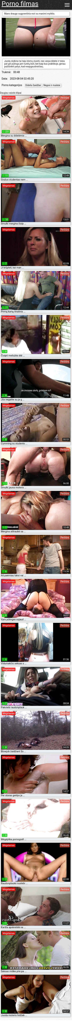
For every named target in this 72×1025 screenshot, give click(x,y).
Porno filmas (20, 4)
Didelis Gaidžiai (33, 85)
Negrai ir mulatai (51, 85)
